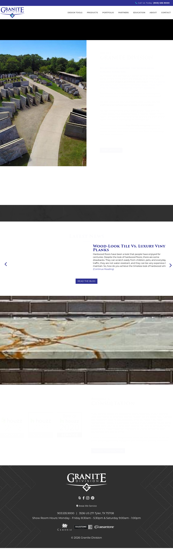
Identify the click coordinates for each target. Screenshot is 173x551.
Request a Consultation (108, 450)
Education (139, 12)
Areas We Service (86, 506)
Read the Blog (86, 281)
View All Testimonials (86, 363)
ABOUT (153, 12)
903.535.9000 (66, 513)
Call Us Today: (152, 3)
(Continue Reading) (23, 259)
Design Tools (75, 12)
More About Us (108, 150)
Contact (166, 12)
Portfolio (108, 12)
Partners (123, 12)
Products (92, 12)
